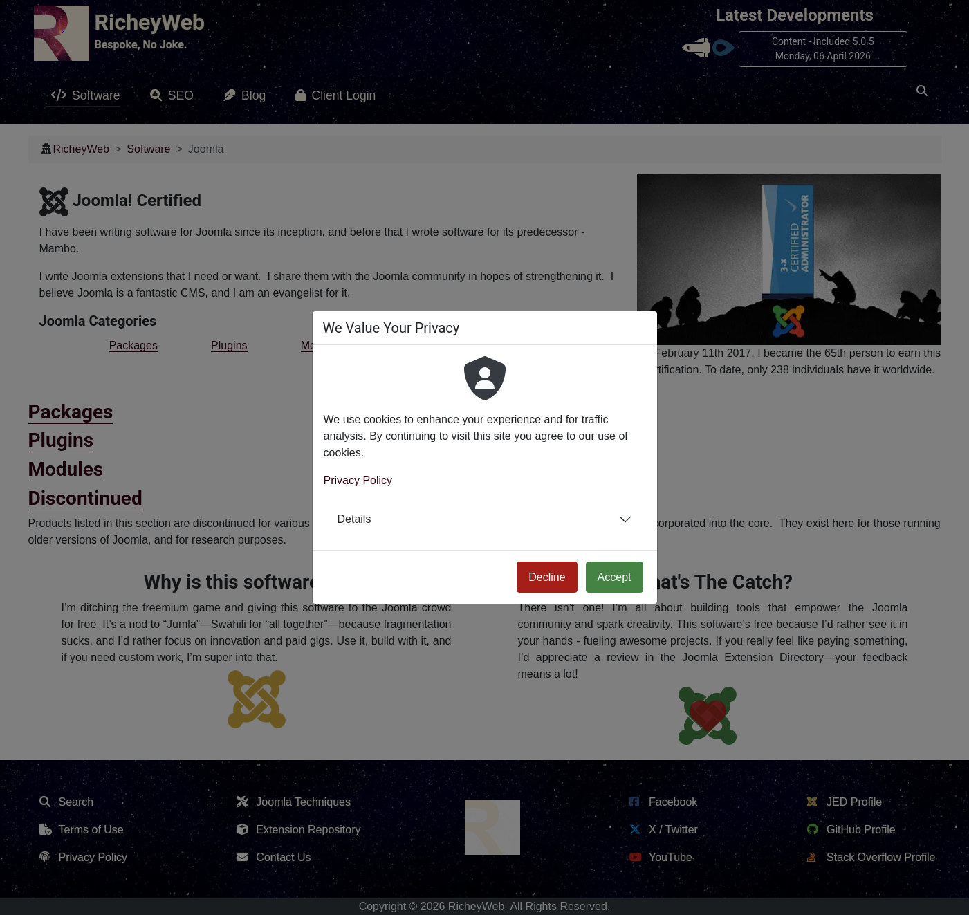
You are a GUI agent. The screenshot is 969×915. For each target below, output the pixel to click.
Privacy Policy (358, 480)
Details (354, 519)
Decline (546, 577)
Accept (614, 577)
